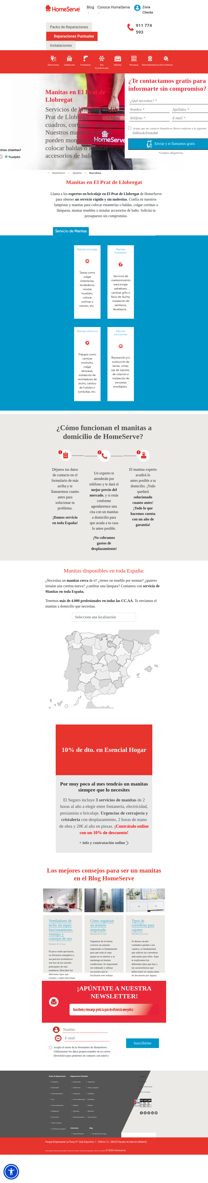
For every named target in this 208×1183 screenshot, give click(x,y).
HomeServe (59, 173)
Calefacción (76, 1087)
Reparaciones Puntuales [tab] (73, 36)
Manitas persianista (120, 333)
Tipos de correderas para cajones (143, 925)
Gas (52, 1099)
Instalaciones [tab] (61, 45)
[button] (11, 1171)
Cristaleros (90, 1099)
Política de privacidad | (60, 1150)
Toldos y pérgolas (92, 1087)
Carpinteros (90, 1082)
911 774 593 (144, 29)
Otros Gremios (91, 1117)
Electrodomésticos (56, 1093)
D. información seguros (58, 1129)
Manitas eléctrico (87, 331)
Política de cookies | (73, 1150)
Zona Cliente (142, 1081)
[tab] (71, 231)
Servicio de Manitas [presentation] (71, 231)
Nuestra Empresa (77, 1133)
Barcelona (95, 173)
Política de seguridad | (87, 1150)
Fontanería (54, 1082)
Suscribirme (142, 1043)
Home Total (54, 1117)
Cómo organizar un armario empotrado (102, 925)
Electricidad (54, 1087)
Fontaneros (75, 1093)
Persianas (75, 1111)
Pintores (89, 1105)
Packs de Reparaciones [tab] (69, 27)
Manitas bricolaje (87, 249)
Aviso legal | (49, 1150)
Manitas (77, 173)
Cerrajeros (90, 1093)
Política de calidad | (100, 1150)
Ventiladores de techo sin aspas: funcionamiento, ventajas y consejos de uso (61, 930)
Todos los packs (55, 1123)
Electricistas (76, 1082)
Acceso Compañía (144, 1092)
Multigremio (54, 1111)
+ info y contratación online (104, 843)
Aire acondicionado (56, 1105)
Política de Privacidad (145, 132)
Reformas (90, 1111)
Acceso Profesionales (145, 1086)
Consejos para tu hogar (98, 1133)
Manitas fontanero (121, 251)
